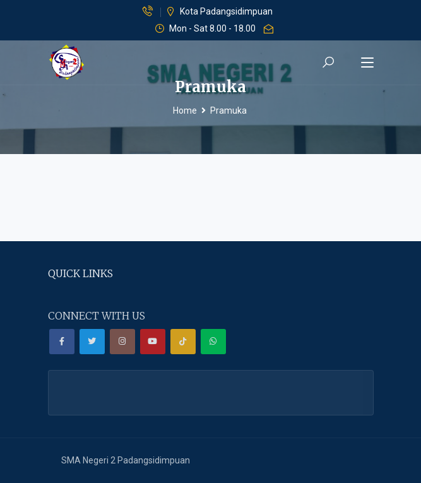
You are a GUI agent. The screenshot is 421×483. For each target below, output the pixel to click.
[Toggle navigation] (367, 63)
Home (185, 110)
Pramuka (228, 110)
